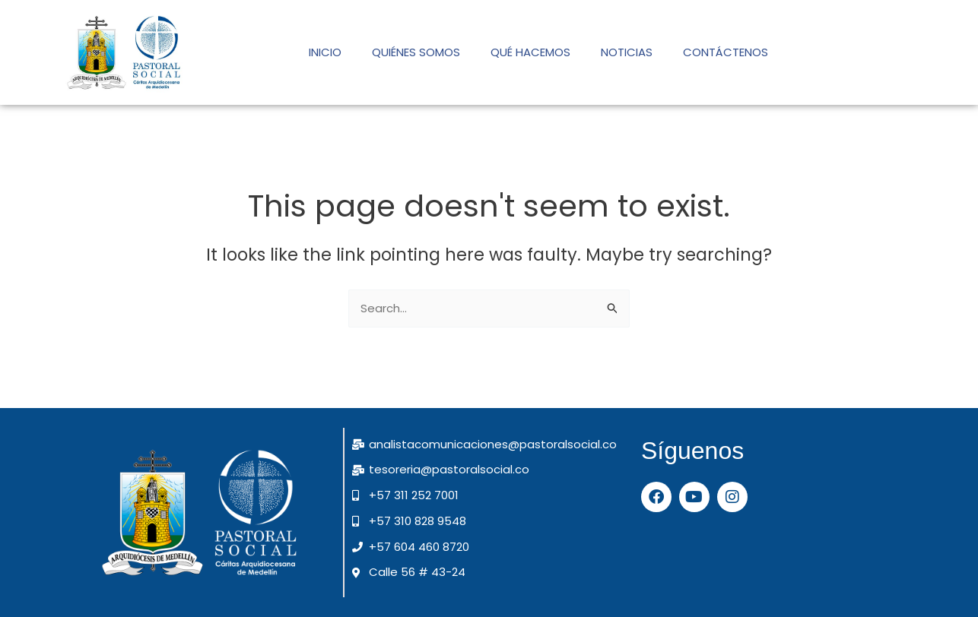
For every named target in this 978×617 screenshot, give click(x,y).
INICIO (325, 52)
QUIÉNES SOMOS (416, 52)
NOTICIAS (627, 52)
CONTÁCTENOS (725, 52)
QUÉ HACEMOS (530, 52)
